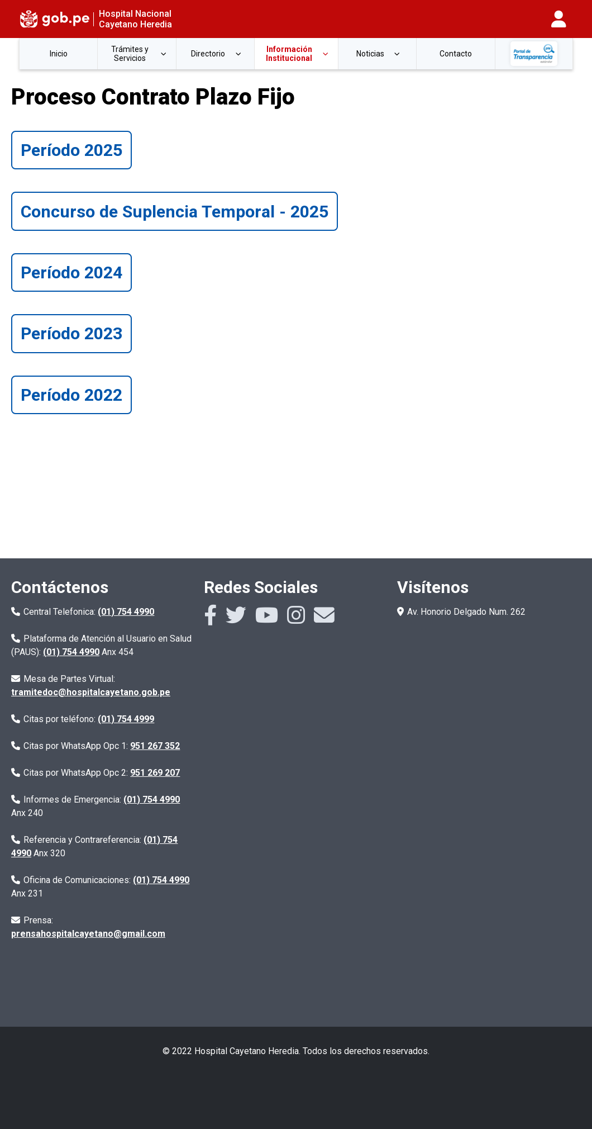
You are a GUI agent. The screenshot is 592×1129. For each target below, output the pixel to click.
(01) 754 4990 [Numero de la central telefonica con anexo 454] (71, 652)
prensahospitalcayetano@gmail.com (88, 933)
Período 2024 (71, 272)
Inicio (59, 53)
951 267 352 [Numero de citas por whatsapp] (155, 746)
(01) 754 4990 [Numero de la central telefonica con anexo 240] (151, 799)
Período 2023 (71, 333)
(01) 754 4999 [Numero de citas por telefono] (126, 719)
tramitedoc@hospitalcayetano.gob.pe (90, 692)
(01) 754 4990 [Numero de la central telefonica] (126, 611)
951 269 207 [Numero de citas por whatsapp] (155, 772)
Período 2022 (71, 395)
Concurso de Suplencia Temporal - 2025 (174, 211)
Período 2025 (71, 150)
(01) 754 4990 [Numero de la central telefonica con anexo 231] (161, 880)
